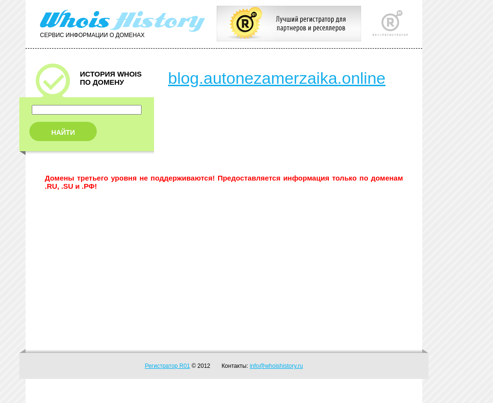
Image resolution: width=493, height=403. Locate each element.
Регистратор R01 (167, 366)
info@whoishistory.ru (276, 366)
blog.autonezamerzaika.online (277, 78)
